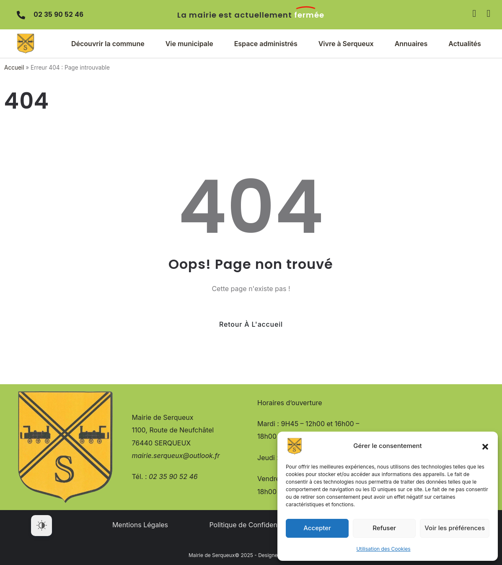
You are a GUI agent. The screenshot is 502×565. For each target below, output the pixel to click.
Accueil (14, 67)
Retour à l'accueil (251, 324)
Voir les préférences (454, 528)
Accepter (317, 528)
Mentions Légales (140, 525)
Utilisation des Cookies (383, 549)
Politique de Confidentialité (251, 525)
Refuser (384, 528)
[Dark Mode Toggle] (41, 525)
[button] (485, 446)
